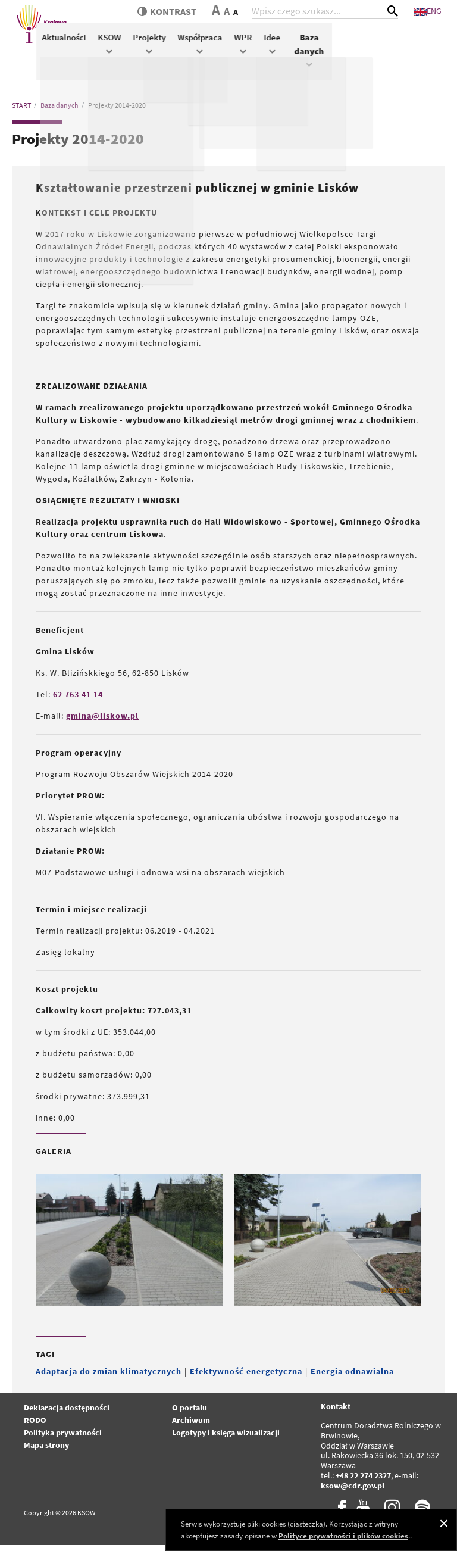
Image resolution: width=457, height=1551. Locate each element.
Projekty (277, 55)
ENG (439, 16)
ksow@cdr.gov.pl (352, 1491)
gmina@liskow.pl (102, 721)
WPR (371, 55)
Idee (400, 55)
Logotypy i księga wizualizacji (226, 1438)
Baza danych (435, 62)
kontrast (187, 17)
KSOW (237, 55)
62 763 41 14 (78, 700)
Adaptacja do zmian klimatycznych (108, 1377)
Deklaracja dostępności (66, 1413)
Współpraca (327, 55)
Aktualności (192, 49)
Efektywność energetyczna (246, 1377)
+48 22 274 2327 (363, 1481)
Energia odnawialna (352, 1377)
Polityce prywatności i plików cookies (343, 1536)
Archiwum (191, 1426)
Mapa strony (46, 1451)
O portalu (189, 1413)
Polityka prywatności (63, 1438)
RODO (35, 1426)
